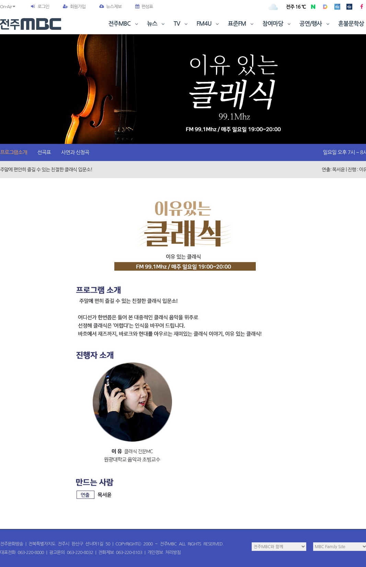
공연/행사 (315, 24)
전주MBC (123, 24)
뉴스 (156, 24)
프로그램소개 (13, 152)
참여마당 (277, 24)
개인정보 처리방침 (164, 552)
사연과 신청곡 (75, 152)
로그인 (43, 6)
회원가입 (74, 6)
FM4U (208, 24)
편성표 (144, 6)
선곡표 (44, 152)
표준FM (241, 24)
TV (181, 24)
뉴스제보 (110, 6)
